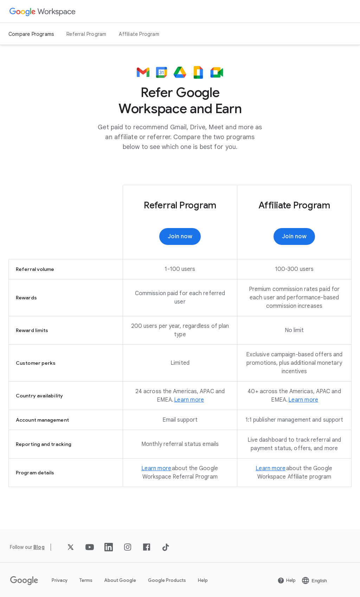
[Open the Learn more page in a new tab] (303, 399)
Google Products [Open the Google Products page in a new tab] (167, 580)
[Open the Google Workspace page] (42, 11)
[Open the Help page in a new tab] (286, 580)
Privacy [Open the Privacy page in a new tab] (60, 580)
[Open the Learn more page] (189, 399)
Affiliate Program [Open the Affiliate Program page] (139, 34)
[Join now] (180, 236)
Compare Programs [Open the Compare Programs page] (31, 34)
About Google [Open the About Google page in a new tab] (120, 580)
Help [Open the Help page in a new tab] (203, 580)
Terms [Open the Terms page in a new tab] (85, 580)
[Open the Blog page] (39, 547)
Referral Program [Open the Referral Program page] (86, 34)
